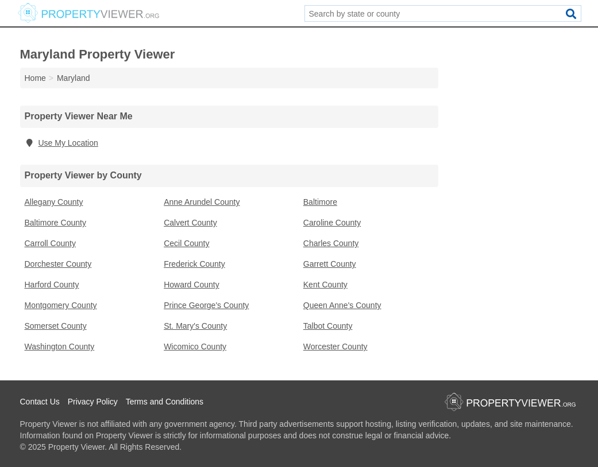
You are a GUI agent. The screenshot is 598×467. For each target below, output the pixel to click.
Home (35, 78)
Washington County (60, 346)
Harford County (52, 284)
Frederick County (194, 263)
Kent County (325, 284)
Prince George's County (206, 305)
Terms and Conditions (164, 401)
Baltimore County (55, 222)
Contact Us (40, 401)
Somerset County (56, 325)
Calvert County (190, 222)
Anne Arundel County (202, 202)
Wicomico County (195, 346)
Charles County (331, 243)
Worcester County (335, 346)
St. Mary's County (195, 325)
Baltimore (320, 202)
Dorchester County (58, 263)
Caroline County (332, 222)
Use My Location (61, 142)
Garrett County (329, 263)
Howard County (191, 284)
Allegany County (54, 202)
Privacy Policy (93, 401)
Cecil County (186, 243)
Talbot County (328, 325)
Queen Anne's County (342, 305)
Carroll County (50, 243)
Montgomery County (61, 305)
